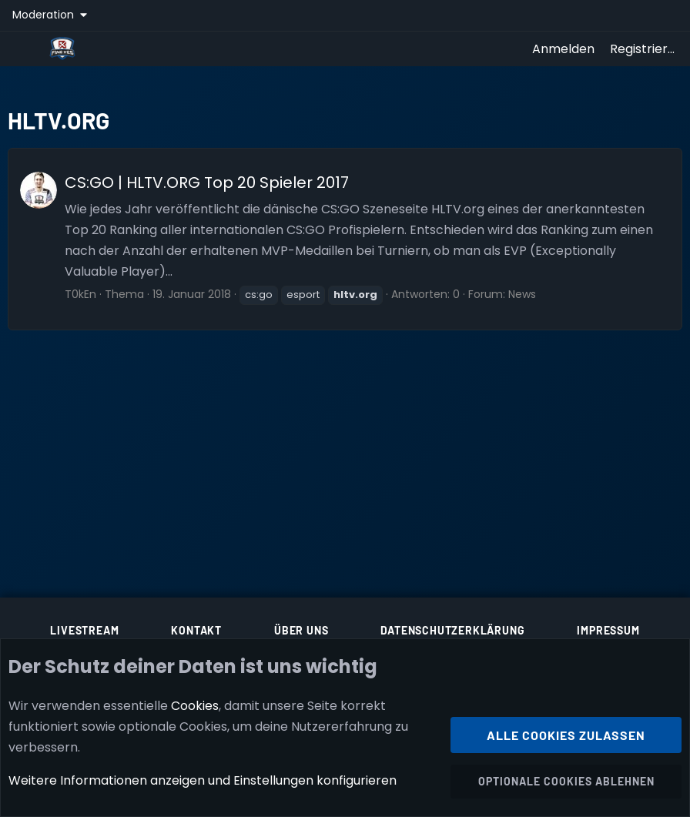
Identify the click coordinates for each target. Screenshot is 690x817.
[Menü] (24, 48)
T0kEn (80, 294)
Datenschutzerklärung (452, 630)
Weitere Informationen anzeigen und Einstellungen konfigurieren (202, 781)
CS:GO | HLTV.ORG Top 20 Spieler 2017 (207, 182)
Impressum (608, 630)
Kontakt (196, 630)
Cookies (195, 706)
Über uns (301, 630)
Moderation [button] (44, 14)
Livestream (84, 630)
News (522, 294)
